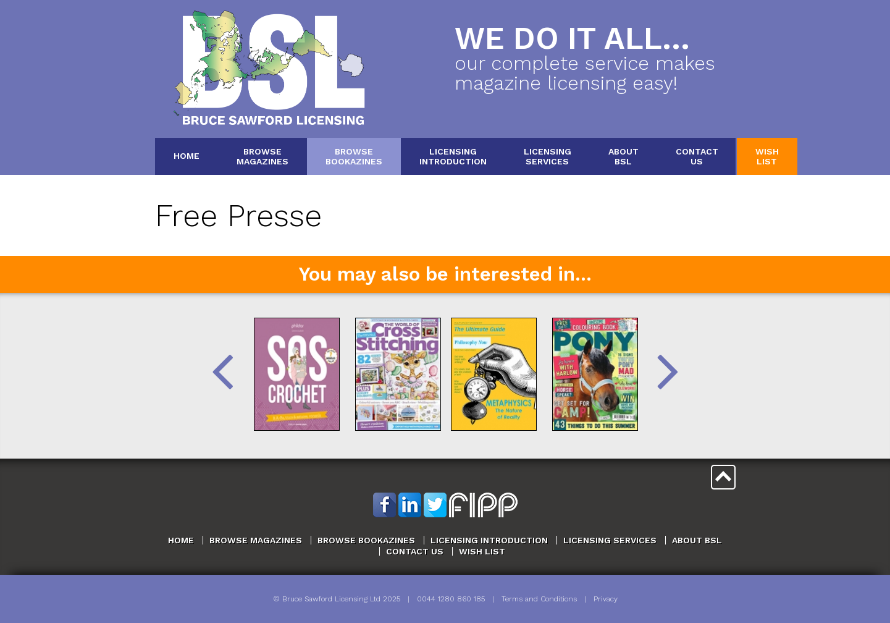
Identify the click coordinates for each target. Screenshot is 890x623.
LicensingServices (547, 156)
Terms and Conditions (539, 599)
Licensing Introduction (489, 540)
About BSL (697, 540)
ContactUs (697, 156)
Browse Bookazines (366, 540)
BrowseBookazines (353, 156)
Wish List (482, 551)
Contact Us (414, 551)
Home (186, 156)
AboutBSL (623, 156)
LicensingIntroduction (453, 156)
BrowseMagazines (262, 156)
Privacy (606, 599)
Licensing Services (610, 540)
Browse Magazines (255, 540)
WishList (767, 156)
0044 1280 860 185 (451, 599)
